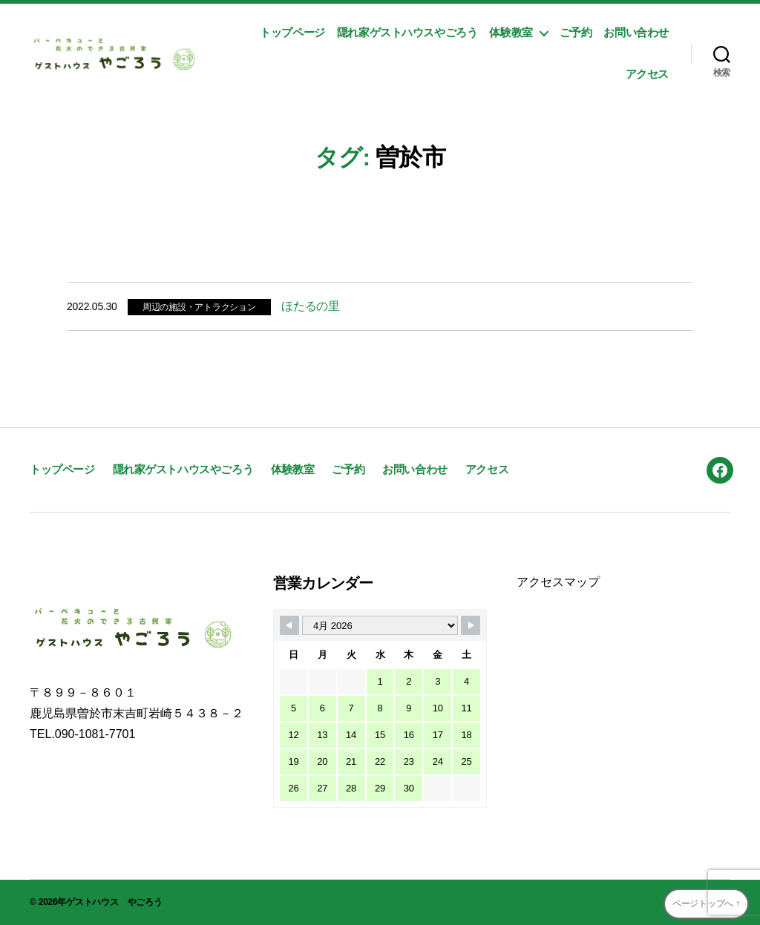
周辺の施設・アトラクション (199, 307)
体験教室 (510, 32)
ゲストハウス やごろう (114, 902)
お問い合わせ (636, 32)
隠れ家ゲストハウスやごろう (407, 32)
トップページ (292, 32)
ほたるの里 (310, 306)
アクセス (647, 74)
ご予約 (576, 32)
